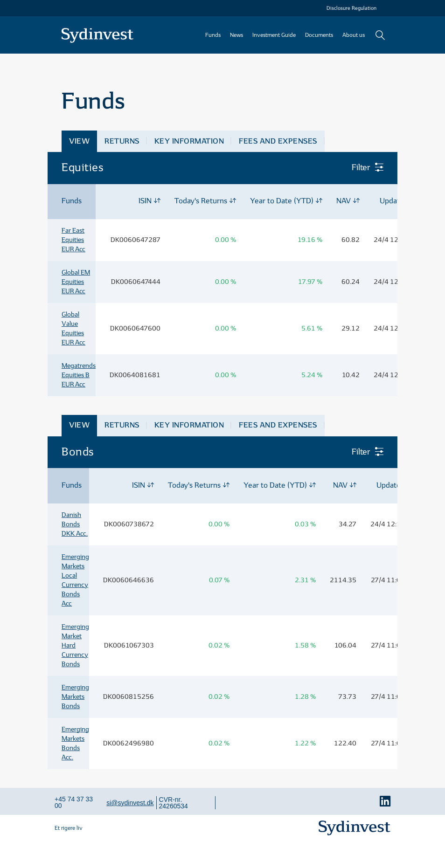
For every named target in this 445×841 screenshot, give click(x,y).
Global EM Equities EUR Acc (76, 282)
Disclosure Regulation (351, 8)
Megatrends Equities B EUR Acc (79, 375)
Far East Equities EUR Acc (73, 240)
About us (353, 35)
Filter (362, 167)
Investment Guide (274, 35)
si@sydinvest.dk (129, 803)
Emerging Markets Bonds (75, 696)
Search (379, 35)
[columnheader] (72, 202)
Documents (319, 35)
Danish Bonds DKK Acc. (75, 524)
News (236, 35)
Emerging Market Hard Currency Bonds (75, 645)
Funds (213, 35)
